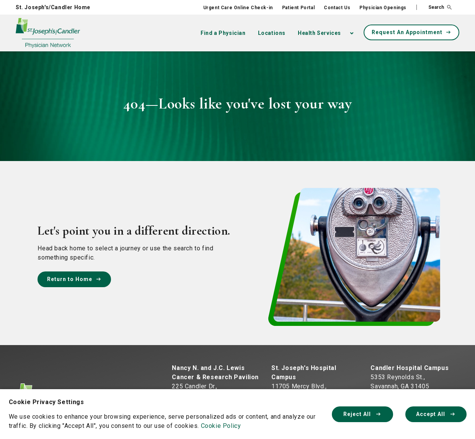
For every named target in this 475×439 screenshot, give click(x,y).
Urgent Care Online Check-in (238, 7)
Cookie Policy (221, 425)
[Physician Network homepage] (48, 33)
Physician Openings (382, 7)
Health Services (319, 33)
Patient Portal (298, 7)
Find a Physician (223, 33)
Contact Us (337, 7)
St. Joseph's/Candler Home (53, 7)
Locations (272, 33)
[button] (434, 7)
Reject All (362, 414)
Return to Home (74, 279)
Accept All (436, 414)
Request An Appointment (412, 32)
